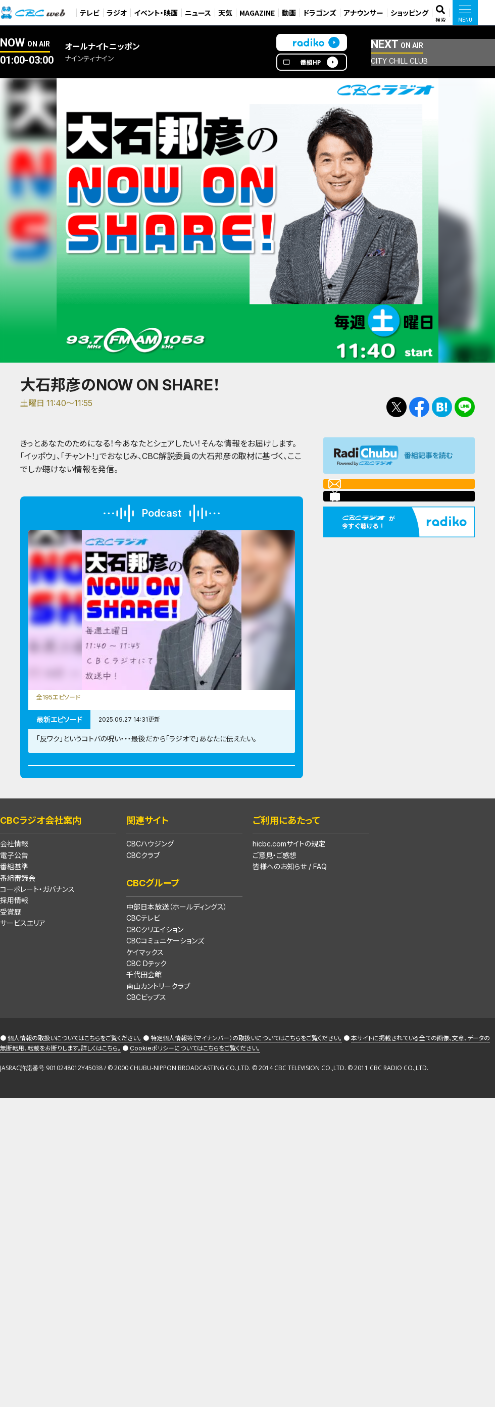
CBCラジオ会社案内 (40, 861)
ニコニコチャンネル (379, 515)
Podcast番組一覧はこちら (162, 795)
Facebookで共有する (419, 407)
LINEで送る (465, 407)
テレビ (90, 13)
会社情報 (14, 885)
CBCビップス (146, 1038)
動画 (289, 13)
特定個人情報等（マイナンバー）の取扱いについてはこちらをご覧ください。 (246, 1079)
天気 (225, 13)
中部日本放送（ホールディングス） (176, 947)
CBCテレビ (143, 959)
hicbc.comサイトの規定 (289, 885)
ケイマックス (145, 993)
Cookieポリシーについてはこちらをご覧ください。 (195, 1089)
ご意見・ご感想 (274, 896)
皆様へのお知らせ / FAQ (290, 907)
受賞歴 (10, 952)
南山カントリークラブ (158, 1027)
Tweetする (396, 407)
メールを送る (368, 490)
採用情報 (14, 941)
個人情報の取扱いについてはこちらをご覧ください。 (74, 1079)
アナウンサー (363, 13)
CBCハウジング (150, 885)
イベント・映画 (156, 13)
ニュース (198, 13)
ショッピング (409, 13)
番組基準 (14, 907)
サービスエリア (22, 964)
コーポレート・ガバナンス (37, 930)
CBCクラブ (143, 896)
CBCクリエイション (154, 970)
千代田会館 (144, 1016)
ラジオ (117, 13)
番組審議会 (17, 919)
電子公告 (14, 896)
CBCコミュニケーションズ (165, 982)
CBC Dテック (146, 1004)
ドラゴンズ (319, 13)
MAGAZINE (257, 13)
